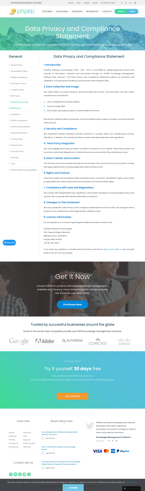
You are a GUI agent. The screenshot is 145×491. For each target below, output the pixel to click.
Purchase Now (72, 304)
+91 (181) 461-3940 (107, 3)
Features (47, 11)
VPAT (13, 163)
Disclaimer (15, 114)
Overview (77, 11)
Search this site (133, 489)
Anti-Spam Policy (18, 83)
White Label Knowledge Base (24, 170)
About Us (27, 432)
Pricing (12, 439)
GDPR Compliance (19, 120)
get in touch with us (112, 249)
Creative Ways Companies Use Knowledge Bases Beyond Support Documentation (61, 462)
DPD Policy (15, 96)
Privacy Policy (17, 139)
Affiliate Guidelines (19, 77)
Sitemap (15, 157)
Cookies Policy (17, 89)
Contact (107, 11)
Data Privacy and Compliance (18, 105)
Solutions (62, 11)
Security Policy (17, 151)
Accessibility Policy (19, 71)
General (9, 242)
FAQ (25, 436)
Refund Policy (17, 145)
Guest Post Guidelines (20, 126)
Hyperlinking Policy (19, 133)
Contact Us (14, 443)
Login (95, 3)
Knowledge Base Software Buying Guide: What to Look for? (60, 433)
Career (86, 3)
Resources (92, 11)
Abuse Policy (16, 65)
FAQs (78, 3)
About (71, 3)
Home (11, 432)
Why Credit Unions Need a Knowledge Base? (59, 448)
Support (26, 439)
